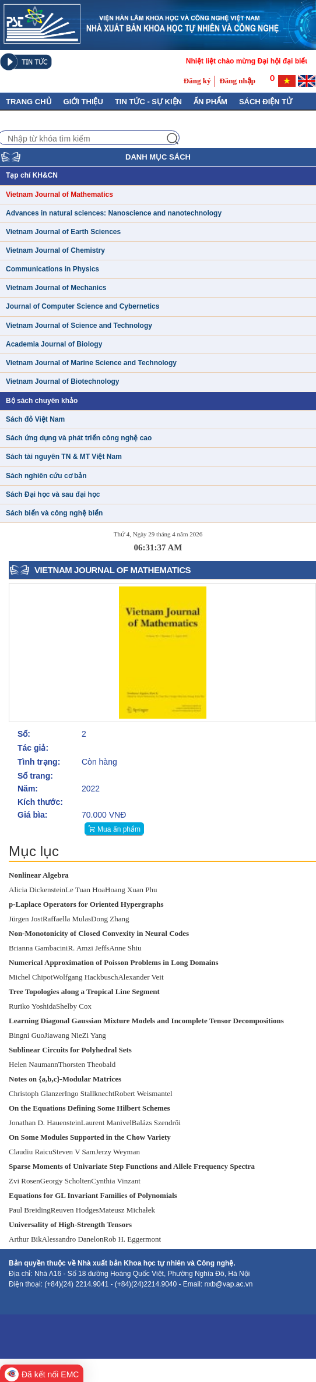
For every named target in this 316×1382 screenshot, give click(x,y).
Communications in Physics (52, 269)
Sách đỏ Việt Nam (35, 419)
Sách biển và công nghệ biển (54, 513)
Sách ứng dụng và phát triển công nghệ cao (79, 438)
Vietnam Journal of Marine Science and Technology (91, 363)
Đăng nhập (237, 80)
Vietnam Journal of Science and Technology (79, 325)
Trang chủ (29, 101)
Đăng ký (197, 80)
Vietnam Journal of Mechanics (56, 288)
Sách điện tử (265, 101)
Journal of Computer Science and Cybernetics (82, 306)
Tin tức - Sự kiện (148, 101)
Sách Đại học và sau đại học (53, 494)
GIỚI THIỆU (83, 101)
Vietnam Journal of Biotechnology (62, 381)
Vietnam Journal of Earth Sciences (63, 232)
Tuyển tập (152, 119)
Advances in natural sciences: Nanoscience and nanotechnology (114, 213)
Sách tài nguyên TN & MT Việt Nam (64, 457)
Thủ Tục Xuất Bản (42, 119)
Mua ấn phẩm (119, 829)
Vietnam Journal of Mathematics (59, 194)
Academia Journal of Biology (54, 344)
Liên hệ (105, 119)
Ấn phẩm (210, 101)
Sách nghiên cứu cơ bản (46, 476)
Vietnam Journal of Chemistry (55, 250)
